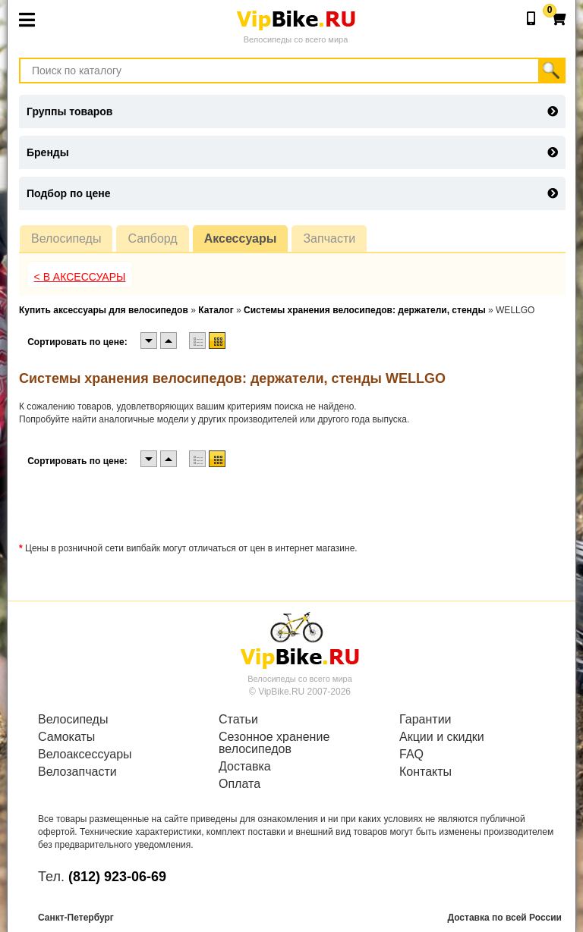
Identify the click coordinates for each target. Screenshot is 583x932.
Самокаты (66, 737)
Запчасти (329, 238)
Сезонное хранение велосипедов (274, 743)
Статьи (238, 720)
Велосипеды (66, 238)
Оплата (239, 784)
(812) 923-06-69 (117, 876)
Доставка (245, 767)
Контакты (425, 772)
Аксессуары (240, 238)
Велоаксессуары (85, 754)
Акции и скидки (441, 737)
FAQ (411, 754)
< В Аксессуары (80, 277)
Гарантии (425, 720)
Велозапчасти (77, 772)
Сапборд (152, 238)
